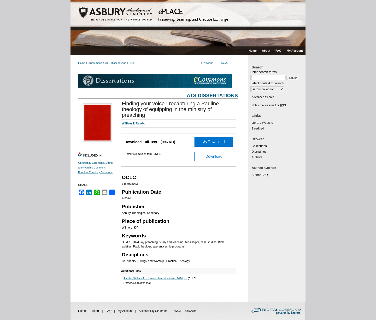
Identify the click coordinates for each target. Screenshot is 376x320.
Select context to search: (267, 83)
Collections (259, 146)
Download (214, 142)
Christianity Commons (91, 162)
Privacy (177, 311)
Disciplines (259, 151)
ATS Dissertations (115, 63)
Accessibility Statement (154, 311)
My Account (125, 311)
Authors (257, 157)
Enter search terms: (263, 72)
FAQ (109, 311)
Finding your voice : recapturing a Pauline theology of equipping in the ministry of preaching (170, 109)
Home (81, 63)
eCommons (95, 63)
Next (224, 63)
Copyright (190, 311)
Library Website (262, 122)
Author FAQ (260, 175)
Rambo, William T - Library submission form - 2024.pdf (155, 278)
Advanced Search (263, 97)
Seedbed (258, 128)
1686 (132, 63)
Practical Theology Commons (95, 172)
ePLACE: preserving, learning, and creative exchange (188, 23)
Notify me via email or (269, 105)
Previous (208, 63)
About (96, 311)
